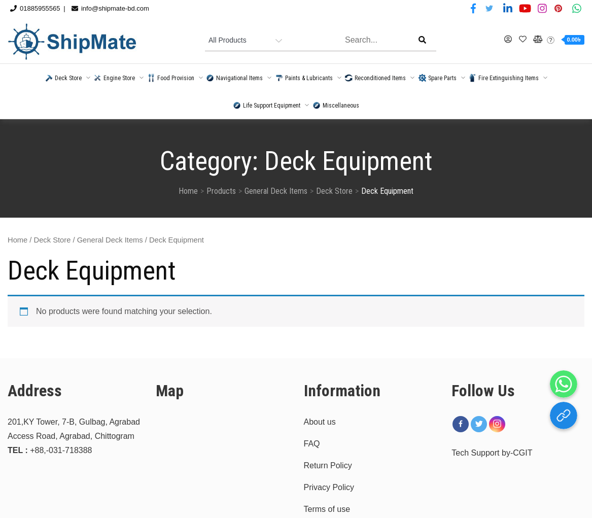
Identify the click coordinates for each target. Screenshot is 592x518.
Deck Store (52, 240)
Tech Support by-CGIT (491, 452)
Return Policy (328, 465)
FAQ (312, 443)
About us (320, 422)
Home (17, 240)
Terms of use (327, 509)
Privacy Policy (329, 487)
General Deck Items (110, 240)
